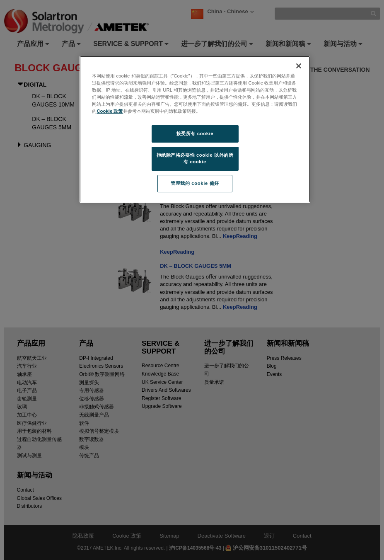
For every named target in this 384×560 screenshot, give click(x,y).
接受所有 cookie (194, 133)
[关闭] (299, 66)
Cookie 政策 (110, 111)
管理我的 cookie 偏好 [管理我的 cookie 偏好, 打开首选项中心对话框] (195, 183)
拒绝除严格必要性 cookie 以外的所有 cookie (195, 158)
